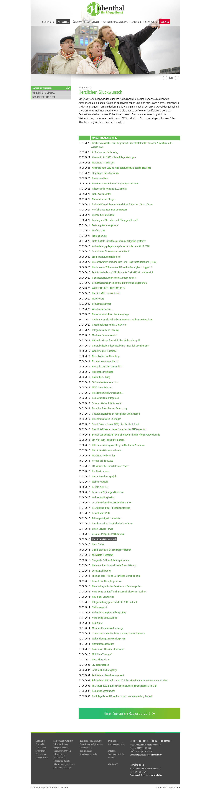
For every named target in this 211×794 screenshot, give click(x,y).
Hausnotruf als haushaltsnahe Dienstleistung (114, 565)
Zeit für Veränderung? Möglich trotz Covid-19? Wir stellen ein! (122, 272)
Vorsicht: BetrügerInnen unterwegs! (109, 209)
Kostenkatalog (86, 747)
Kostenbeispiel (86, 750)
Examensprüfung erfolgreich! (106, 256)
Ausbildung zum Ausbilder (105, 617)
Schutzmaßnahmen (101, 303)
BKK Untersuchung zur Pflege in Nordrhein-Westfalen (118, 445)
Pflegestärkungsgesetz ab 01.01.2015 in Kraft (114, 602)
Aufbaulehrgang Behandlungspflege (109, 612)
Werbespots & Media (116, 754)
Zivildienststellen (100, 664)
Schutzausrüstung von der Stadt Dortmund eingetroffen (119, 282)
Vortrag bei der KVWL (102, 460)
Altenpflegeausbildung (103, 644)
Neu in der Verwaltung (103, 596)
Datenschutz (161, 787)
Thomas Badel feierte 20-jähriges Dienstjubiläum (116, 575)
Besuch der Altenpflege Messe (107, 581)
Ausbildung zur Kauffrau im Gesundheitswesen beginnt (119, 591)
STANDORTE (151, 21)
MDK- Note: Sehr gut (102, 387)
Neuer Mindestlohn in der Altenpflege (110, 314)
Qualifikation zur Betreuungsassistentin (111, 549)
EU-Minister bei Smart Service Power (110, 466)
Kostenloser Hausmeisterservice (108, 649)
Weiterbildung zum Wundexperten (108, 638)
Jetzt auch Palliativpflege (104, 670)
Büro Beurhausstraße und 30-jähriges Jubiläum (115, 183)
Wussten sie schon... (102, 309)
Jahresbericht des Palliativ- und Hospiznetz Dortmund (118, 633)
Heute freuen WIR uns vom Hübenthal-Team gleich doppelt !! (122, 267)
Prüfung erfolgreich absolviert (106, 518)
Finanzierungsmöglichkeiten (91, 744)
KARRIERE (136, 21)
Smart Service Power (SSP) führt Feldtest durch (115, 424)
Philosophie (41, 747)
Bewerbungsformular (116, 744)
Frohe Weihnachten (101, 194)
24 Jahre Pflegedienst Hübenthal (108, 534)
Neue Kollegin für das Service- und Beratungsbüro (116, 586)
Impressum (174, 787)
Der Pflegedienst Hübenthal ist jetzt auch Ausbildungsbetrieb (122, 696)
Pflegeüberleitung (60, 744)
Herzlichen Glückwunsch (104, 539)
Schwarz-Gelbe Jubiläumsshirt (107, 403)
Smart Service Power (102, 528)
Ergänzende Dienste (61, 760)
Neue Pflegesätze (100, 659)
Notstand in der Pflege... (104, 199)
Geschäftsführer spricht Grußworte (109, 324)
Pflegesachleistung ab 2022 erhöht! (109, 188)
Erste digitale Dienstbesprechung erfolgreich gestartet (119, 241)
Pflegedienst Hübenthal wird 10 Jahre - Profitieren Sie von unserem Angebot (130, 680)
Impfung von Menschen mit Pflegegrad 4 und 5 (115, 220)
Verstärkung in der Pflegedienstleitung (111, 508)
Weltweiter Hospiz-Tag (103, 497)
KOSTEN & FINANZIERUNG (115, 21)
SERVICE (165, 21)
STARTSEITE (48, 21)
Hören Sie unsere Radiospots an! (129, 713)
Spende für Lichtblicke (103, 215)
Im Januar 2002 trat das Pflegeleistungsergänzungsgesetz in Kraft (124, 685)
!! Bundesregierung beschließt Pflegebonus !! (114, 277)
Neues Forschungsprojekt (104, 476)
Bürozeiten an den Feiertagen (106, 419)
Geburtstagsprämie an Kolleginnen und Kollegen (116, 413)
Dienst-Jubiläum (100, 178)
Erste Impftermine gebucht (105, 225)
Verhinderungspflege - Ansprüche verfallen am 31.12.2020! (121, 246)
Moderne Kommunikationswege (107, 628)
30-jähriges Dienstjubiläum (105, 173)
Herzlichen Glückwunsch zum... (107, 392)
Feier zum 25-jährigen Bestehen (108, 492)
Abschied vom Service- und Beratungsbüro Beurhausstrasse (121, 167)
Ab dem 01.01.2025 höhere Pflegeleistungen (114, 157)
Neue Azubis (98, 544)
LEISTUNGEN (92, 21)
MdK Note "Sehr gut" (102, 654)
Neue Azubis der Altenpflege (106, 356)
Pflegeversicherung (61, 747)
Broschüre (112, 757)
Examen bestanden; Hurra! (105, 361)
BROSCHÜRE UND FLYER (44, 97)
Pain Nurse (97, 623)
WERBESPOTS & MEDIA (43, 92)
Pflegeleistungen (60, 754)
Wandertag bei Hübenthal (104, 351)
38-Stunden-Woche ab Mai (105, 382)
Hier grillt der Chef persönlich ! (107, 366)
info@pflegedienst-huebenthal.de (148, 754)
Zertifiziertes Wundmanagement (108, 675)
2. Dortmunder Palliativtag (105, 152)
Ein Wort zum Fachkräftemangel (108, 439)
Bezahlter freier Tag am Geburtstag (109, 408)
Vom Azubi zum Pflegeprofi (105, 398)
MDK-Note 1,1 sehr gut (103, 162)
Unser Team (40, 750)
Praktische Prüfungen (102, 371)
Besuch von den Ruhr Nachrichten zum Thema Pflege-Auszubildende (126, 434)
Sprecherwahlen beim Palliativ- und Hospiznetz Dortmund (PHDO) (124, 262)
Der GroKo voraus (100, 471)
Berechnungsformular (88, 754)
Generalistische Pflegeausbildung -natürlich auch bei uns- (120, 345)
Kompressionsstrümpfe (103, 691)
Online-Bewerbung (101, 377)
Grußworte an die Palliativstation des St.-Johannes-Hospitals (122, 319)
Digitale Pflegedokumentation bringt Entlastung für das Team (122, 204)
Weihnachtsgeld (100, 481)
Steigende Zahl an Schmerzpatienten (110, 560)
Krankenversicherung (62, 750)
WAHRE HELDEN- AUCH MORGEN (108, 288)
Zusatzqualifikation (101, 570)
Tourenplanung (99, 235)
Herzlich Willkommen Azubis (106, 293)
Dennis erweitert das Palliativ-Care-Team (112, 523)
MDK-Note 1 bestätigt (102, 555)
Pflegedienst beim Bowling (105, 330)
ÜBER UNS (78, 21)
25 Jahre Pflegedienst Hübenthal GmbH (111, 502)
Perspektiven (41, 754)
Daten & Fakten (42, 757)
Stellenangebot (99, 607)
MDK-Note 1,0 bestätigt (103, 455)
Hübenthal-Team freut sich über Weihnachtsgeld (116, 340)
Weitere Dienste (59, 757)
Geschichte (40, 744)
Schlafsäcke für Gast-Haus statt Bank (110, 251)
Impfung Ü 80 (98, 230)
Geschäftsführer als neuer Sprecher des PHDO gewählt (119, 429)
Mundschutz (98, 298)
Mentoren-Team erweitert (104, 335)
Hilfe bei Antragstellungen (64, 764)
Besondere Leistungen (62, 767)
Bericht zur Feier (100, 487)
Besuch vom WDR (101, 513)
